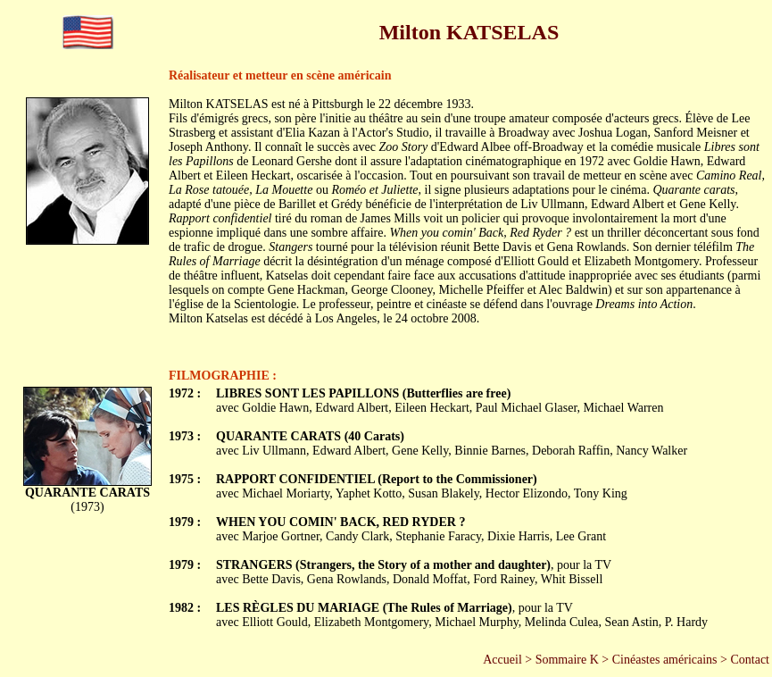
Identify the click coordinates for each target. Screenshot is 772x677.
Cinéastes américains (665, 659)
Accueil (502, 659)
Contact (749, 659)
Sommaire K (567, 659)
